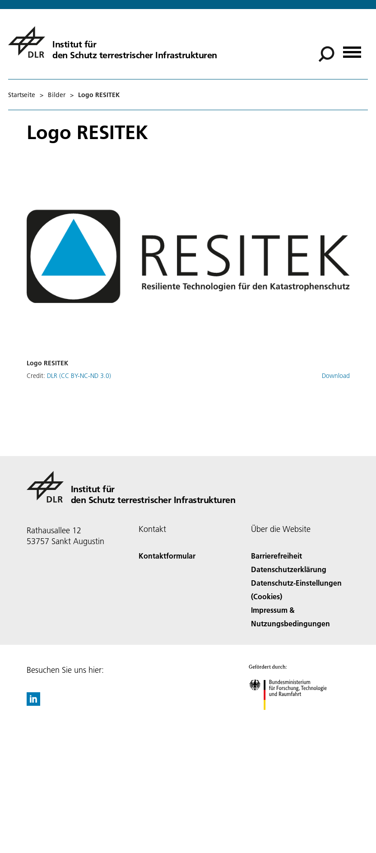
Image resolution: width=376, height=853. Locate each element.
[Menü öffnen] (352, 49)
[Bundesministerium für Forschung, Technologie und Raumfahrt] (293, 718)
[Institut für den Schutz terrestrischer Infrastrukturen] (112, 42)
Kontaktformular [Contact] (167, 555)
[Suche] (326, 54)
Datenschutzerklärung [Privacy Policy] (288, 569)
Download (336, 376)
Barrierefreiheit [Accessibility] (276, 555)
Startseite (21, 95)
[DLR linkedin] (33, 703)
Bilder (56, 95)
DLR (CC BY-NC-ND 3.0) (79, 376)
